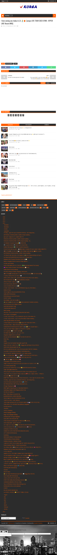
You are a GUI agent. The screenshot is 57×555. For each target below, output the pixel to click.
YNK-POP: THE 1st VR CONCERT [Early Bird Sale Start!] (16, 312)
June (5, 498)
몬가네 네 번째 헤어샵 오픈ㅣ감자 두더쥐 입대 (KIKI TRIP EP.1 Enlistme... (21, 349)
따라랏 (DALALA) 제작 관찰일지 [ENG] (12, 304)
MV (31, 205)
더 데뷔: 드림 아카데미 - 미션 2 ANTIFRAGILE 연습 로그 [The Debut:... (20, 288)
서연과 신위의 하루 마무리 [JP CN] (12, 478)
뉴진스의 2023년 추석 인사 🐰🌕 (11, 285)
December (6, 224)
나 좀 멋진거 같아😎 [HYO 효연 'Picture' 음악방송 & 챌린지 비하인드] (20, 461)
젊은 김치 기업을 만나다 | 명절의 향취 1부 (14, 236)
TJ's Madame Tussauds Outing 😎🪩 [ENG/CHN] (15, 243)
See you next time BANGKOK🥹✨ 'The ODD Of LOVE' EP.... (18, 337)
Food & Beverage (22, 207)
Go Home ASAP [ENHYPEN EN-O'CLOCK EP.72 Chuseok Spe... (18, 257)
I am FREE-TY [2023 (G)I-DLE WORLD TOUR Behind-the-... (17, 351)
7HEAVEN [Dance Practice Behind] (11, 439)
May (5, 500)
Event (44, 207)
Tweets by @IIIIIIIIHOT (6, 195)
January (6, 509)
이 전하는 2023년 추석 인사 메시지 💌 (13, 275)
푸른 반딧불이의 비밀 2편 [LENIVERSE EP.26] (14, 292)
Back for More (7, 471)
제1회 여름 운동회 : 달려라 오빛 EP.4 (12, 422)
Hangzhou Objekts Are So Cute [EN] (12, 334)
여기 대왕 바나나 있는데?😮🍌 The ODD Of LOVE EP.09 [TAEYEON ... (20, 424)
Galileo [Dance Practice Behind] (11, 269)
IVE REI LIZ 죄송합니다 (9, 392)
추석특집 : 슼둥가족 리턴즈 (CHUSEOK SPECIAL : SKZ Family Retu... (19, 232)
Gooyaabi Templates (38, 523)
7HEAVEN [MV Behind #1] (10, 308)
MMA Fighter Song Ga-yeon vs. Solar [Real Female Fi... (16, 388)
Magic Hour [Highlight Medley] (11, 414)
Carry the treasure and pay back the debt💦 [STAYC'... (16, 381)
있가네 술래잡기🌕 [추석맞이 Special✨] (13, 330)
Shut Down (11, 179)
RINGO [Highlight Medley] (10, 412)
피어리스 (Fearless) (8, 410)
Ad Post (3, 207)
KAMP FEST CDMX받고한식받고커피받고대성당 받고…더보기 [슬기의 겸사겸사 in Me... (24, 377)
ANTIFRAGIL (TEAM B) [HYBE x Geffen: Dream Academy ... (17, 234)
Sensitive (6, 469)
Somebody (6, 435)
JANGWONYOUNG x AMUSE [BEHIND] (12, 396)
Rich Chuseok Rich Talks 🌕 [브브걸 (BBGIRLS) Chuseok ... (17, 279)
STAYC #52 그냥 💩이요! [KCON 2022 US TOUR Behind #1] (22, 153)
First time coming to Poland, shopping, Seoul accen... (16, 271)
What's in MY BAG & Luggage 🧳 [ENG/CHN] (14, 465)
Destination (40, 205)
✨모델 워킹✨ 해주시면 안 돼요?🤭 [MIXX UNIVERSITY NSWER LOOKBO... (21, 302)
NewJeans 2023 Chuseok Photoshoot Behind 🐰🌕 (15, 259)
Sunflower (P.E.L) (13, 172)
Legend (3, 210)
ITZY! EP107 (12, 166)
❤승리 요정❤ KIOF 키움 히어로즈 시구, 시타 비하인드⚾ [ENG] (18, 459)
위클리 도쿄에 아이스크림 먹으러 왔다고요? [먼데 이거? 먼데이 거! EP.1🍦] (21, 363)
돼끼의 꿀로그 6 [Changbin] (10, 314)
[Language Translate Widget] (8, 518)
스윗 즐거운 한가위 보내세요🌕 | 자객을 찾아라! (20, 127)
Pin (10, 210)
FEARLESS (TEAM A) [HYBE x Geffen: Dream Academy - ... (17, 238)
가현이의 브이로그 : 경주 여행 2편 (12, 400)
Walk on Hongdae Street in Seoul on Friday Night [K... (16, 261)
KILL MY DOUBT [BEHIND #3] (11, 490)
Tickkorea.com (11, 523)
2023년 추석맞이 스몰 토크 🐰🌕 (11, 281)
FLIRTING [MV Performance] (10, 467)
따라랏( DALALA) (8, 406)
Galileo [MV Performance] (9, 294)
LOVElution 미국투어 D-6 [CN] (11, 428)
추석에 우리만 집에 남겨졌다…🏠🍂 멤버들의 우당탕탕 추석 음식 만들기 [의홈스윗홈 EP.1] (25, 249)
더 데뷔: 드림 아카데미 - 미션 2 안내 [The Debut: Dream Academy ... (19, 318)
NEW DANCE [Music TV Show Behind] (12, 437)
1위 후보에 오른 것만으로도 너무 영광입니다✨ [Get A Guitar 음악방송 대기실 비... (23, 255)
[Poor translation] (5, 532)
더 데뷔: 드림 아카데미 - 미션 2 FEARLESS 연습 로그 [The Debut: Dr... (20, 316)
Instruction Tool (34, 207)
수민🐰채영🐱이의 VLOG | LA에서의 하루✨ (19, 140)
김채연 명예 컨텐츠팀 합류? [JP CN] (12, 347)
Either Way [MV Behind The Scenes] (12, 320)
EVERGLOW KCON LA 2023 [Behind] (12, 486)
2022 (4, 511)
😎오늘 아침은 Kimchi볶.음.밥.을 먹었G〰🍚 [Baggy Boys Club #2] (19, 473)
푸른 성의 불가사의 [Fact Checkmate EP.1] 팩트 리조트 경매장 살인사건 (20, 371)
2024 (4, 221)
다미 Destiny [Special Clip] (10, 365)
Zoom (24, 205)
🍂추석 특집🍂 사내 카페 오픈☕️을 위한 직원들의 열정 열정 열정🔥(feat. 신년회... (23, 251)
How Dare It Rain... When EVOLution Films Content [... (16, 324)
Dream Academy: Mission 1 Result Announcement (15, 445)
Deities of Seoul (7, 290)
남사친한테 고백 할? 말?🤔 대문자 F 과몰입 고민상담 (16, 492)
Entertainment (9, 63)
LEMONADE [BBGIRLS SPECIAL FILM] (12, 482)
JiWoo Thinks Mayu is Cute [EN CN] (12, 394)
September (6, 231)
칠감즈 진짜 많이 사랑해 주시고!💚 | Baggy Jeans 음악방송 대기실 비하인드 (21, 345)
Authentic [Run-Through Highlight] (12, 416)
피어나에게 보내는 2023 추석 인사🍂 (12, 283)
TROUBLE (6, 408)
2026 (4, 217)
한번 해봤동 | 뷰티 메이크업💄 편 (12, 300)
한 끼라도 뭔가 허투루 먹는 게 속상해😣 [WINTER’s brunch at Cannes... (20, 367)
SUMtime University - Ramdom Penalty (12, 441)
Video (15, 63)
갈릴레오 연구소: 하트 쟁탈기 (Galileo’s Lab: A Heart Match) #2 (18, 453)
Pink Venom (11, 147)
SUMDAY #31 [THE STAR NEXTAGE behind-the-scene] (16, 431)
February (6, 507)
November (6, 227)
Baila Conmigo (7, 310)
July (5, 496)
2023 (4, 223)
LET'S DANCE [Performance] (10, 433)
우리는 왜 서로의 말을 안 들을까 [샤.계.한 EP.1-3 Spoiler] (17, 328)
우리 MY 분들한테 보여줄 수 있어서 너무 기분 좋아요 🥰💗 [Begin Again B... (21, 455)
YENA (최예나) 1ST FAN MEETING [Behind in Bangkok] (16, 404)
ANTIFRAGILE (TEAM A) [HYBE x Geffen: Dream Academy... (17, 253)
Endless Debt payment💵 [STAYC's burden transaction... (16, 247)
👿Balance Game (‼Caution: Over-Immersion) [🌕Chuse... (17, 267)
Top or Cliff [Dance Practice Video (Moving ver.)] (15, 484)
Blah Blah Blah (12, 160)
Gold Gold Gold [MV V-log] (10, 306)
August (6, 494)
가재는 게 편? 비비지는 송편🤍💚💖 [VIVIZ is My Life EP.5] (17, 357)
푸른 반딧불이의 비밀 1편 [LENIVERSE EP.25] (14, 398)
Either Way (6, 339)
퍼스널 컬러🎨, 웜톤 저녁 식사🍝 (11, 375)
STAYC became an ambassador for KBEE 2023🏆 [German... (17, 420)
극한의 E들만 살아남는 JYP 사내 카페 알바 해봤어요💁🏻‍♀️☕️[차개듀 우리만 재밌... (22, 402)
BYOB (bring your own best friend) (11, 296)
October (6, 229)
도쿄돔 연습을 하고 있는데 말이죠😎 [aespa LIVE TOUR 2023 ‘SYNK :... (20, 322)
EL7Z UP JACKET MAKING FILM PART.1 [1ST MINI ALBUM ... (18, 353)
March (5, 505)
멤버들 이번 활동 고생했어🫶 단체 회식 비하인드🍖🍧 (16, 457)
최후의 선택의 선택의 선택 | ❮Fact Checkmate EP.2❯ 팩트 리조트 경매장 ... (21, 277)
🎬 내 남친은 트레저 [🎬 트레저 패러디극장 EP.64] (15, 245)
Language (12, 207)
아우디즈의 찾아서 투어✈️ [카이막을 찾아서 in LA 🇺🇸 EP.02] (18, 426)
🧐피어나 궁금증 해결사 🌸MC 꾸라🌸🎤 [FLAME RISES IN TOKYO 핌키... (21, 355)
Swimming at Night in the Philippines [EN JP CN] (15, 390)
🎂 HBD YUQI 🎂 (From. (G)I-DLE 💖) (12, 359)
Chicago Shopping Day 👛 (10, 386)
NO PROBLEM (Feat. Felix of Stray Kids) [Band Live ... (16, 384)
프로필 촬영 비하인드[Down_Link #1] (12, 361)
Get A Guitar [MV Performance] (11, 475)
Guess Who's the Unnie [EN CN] (11, 418)
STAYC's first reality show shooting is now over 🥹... (15, 480)
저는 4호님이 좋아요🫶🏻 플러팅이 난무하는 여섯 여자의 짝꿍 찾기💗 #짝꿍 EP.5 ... (23, 447)
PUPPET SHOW (7, 298)
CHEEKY (5, 488)
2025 (4, 219)
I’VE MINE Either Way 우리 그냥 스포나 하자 (14, 332)
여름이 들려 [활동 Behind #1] (10, 369)
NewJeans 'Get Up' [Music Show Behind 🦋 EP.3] (15, 449)
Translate (25, 518)
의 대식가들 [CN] (8, 451)
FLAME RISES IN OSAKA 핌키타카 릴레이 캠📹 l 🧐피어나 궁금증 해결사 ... (21, 326)
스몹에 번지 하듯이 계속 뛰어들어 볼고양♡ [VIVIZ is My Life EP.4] (19, 443)
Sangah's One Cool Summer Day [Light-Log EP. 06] (15, 343)
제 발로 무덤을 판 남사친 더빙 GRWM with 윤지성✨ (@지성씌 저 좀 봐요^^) (26, 134)
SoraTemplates (23, 523)
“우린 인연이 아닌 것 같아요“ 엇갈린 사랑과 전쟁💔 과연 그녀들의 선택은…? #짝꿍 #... (24, 373)
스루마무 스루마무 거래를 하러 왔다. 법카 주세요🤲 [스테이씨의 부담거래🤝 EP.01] (23, 463)
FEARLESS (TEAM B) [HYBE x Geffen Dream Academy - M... (17, 241)
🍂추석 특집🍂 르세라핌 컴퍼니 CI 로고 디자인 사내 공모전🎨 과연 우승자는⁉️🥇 (23, 273)
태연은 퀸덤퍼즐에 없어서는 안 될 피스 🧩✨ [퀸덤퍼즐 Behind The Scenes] (21, 265)
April (5, 503)
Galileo (5, 341)
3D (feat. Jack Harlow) (9, 263)
